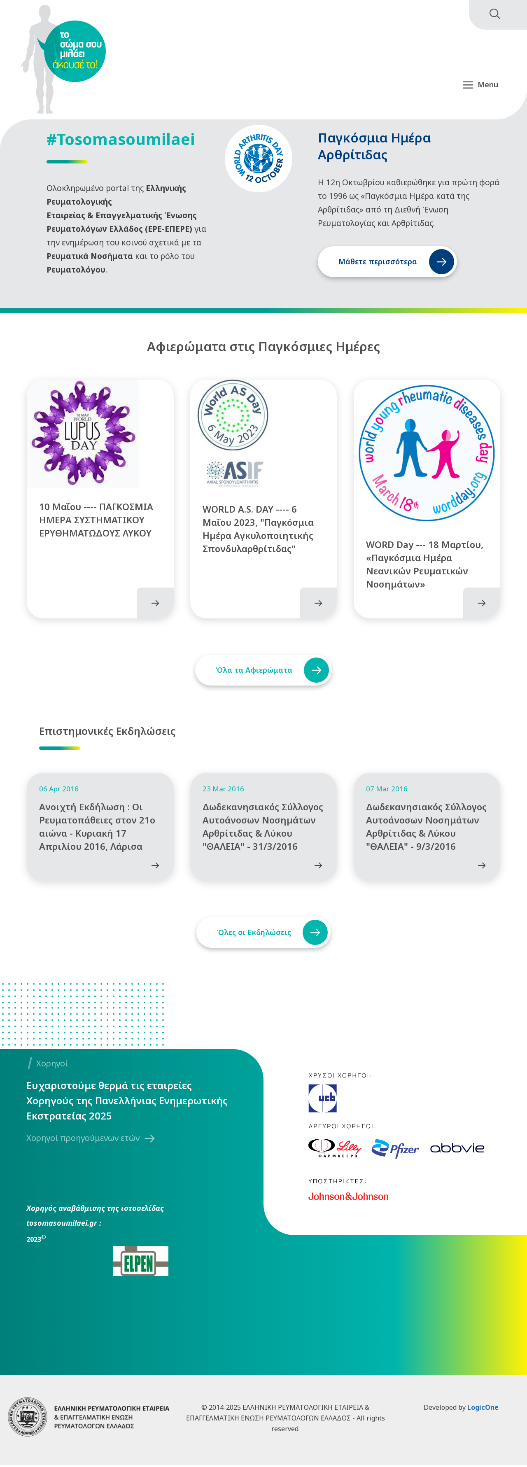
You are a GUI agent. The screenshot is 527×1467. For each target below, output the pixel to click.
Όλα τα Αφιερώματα (253, 671)
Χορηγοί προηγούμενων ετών (83, 1139)
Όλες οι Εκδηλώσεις (254, 934)
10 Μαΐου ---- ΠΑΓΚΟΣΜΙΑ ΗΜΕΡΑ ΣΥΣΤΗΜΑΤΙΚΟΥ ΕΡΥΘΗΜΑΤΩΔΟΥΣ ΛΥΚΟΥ (96, 520)
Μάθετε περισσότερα (377, 261)
